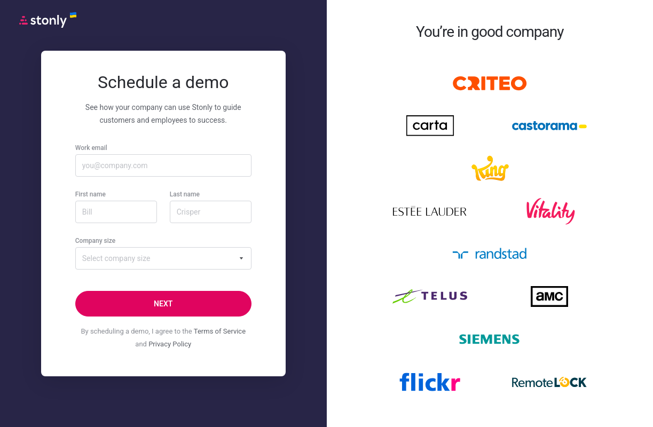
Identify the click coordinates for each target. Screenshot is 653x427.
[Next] (163, 304)
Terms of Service (220, 331)
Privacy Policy (169, 344)
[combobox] (163, 258)
